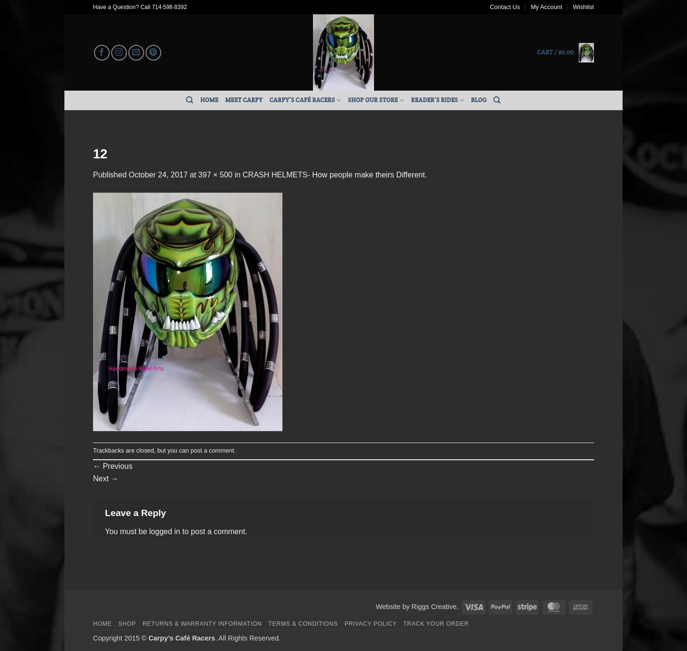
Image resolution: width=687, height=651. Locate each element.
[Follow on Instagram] (119, 53)
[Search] (189, 100)
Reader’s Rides (438, 100)
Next (105, 479)
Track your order (435, 623)
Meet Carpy (244, 100)
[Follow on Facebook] (102, 53)
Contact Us (505, 6)
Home (209, 100)
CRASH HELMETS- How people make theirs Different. (335, 175)
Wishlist (583, 6)
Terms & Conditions (303, 623)
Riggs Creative (434, 606)
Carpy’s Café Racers (306, 100)
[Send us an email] (136, 53)
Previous (113, 466)
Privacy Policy (370, 623)
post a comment (212, 450)
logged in (164, 531)
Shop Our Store (376, 100)
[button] (565, 52)
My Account (546, 6)
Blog (479, 100)
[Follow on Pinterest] (153, 53)
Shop (127, 623)
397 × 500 (215, 175)
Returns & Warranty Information (202, 623)
